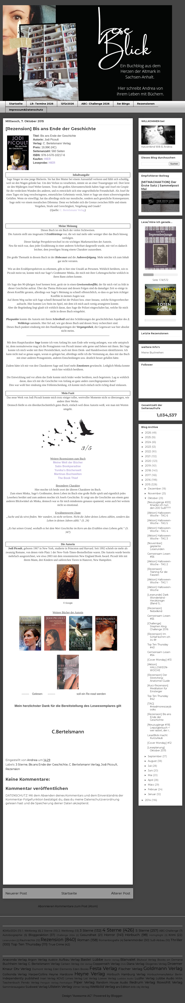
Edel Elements (62, 969)
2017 (148, 475)
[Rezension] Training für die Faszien (157, 571)
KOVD (60, 978)
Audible (53, 959)
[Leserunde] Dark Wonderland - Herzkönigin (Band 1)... (157, 599)
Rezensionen (146, 103)
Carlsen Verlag (70, 963)
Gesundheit (88, 935)
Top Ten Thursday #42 (157, 697)
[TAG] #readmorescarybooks (159, 706)
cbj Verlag (142, 986)
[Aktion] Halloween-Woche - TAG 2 (159, 563)
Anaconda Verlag (15, 959)
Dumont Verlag (42, 969)
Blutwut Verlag (146, 959)
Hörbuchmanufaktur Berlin (164, 974)
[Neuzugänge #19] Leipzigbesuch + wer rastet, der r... (158, 727)
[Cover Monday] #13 (159, 659)
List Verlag (90, 978)
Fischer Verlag (130, 969)
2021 (148, 456)
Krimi (172, 935)
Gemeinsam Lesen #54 (158, 654)
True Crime (56, 944)
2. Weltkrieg (66, 930)
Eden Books (81, 969)
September (155, 756)
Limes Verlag (73, 978)
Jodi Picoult (109, 764)
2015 (148, 484)
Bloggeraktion (38, 935)
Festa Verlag (103, 968)
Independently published (21, 978)
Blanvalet (127, 959)
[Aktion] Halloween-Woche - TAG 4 (159, 529)
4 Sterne (111, 930)
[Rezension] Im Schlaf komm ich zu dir (158, 636)
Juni (150, 770)
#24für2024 (10, 930)
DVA (123, 964)
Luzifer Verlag (145, 978)
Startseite (16, 103)
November (155, 493)
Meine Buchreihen (152, 352)
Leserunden (9, 940)
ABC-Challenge (168, 930)
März (151, 784)
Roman (83, 940)
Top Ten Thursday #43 (157, 646)
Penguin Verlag (49, 982)
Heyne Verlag (89, 973)
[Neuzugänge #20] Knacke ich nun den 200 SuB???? (159, 505)
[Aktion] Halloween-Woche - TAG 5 (159, 522)
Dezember (155, 488)
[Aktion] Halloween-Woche (159, 589)
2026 (148, 432)
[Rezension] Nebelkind (154, 610)
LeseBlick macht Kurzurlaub (157, 737)
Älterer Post (120, 893)
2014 (148, 800)
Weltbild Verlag (102, 987)
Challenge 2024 (66, 935)
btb (133, 986)
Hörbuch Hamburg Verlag (126, 974)
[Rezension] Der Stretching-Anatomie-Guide (158, 677)
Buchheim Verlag (15, 963)
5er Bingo (123, 103)
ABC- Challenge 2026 (95, 103)
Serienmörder (133, 940)
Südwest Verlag (37, 986)
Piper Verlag (84, 982)
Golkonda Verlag (15, 974)
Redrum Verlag (142, 982)
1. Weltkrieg (29, 930)
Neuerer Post (16, 893)
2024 (148, 442)
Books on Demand (169, 959)
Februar (153, 789)
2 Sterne (47, 930)
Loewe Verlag (107, 978)
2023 (148, 446)
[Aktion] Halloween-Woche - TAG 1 (159, 581)
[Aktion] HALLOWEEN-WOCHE (157, 667)
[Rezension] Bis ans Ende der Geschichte (159, 717)
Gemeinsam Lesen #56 (158, 555)
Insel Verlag (47, 978)
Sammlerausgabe (14, 986)
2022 (148, 451)
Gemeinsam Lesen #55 (158, 617)
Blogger (116, 995)
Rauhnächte (27, 940)
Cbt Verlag (86, 964)
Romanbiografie (109, 940)
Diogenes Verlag (156, 963)
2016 (148, 479)
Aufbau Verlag (69, 959)
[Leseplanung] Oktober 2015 (156, 749)
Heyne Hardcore (61, 974)
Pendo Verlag (30, 982)
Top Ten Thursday (26, 944)
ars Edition (123, 986)
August (152, 761)
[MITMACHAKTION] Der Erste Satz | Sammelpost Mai (160, 185)
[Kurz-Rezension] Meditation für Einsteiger (157, 688)
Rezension (13, 769)
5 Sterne (142, 930)
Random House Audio (112, 982)
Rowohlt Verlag (169, 982)
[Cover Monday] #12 (159, 742)
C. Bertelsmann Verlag (84, 764)
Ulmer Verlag (81, 986)
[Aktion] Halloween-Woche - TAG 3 (159, 537)
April (151, 780)
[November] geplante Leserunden (155, 546)
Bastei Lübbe (92, 959)
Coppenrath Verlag (106, 963)
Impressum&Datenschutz (26, 109)
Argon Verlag (37, 959)
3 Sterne (21, 764)
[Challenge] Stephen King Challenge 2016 (157, 626)
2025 (148, 437)
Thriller (176, 940)
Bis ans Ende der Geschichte (48, 764)
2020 (148, 461)
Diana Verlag (135, 963)
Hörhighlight (156, 935)
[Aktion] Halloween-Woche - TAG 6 (159, 514)
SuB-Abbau (157, 940)
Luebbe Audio (125, 978)
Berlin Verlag (112, 960)
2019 (148, 465)
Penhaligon (66, 982)
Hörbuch (132, 935)
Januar (152, 794)
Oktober (153, 498)
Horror (109, 935)
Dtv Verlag (22, 969)
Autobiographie (12, 935)
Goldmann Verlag (163, 968)
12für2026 (67, 103)
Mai (150, 775)
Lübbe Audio (165, 978)
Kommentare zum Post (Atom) (76, 906)
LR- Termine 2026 (41, 103)
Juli (150, 765)
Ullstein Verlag (60, 987)
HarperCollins (38, 974)
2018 (148, 470)
